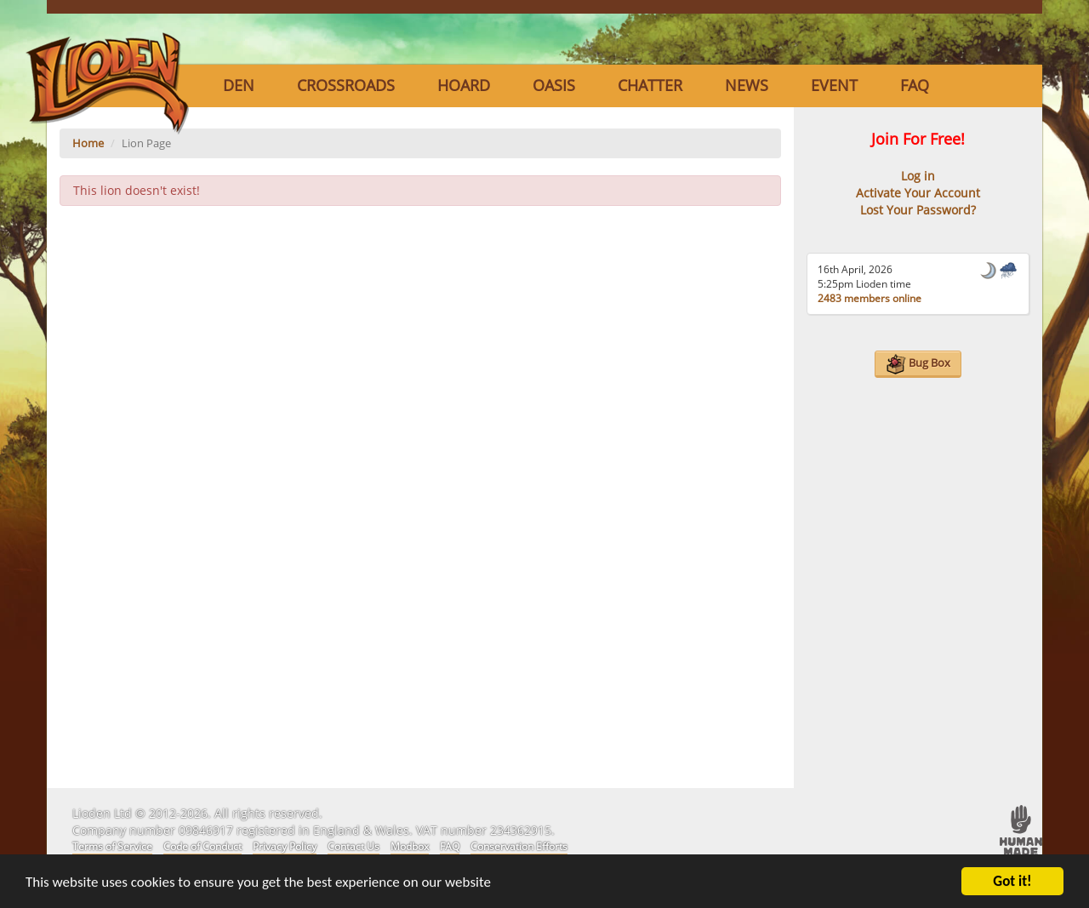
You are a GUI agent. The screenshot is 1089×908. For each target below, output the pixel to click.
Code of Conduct (202, 846)
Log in (918, 176)
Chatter (650, 85)
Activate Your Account (918, 193)
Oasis (554, 85)
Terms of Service (112, 846)
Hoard (463, 85)
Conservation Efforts (518, 846)
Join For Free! (918, 138)
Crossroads (346, 85)
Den (238, 85)
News (746, 85)
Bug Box (918, 364)
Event (834, 85)
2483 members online (869, 298)
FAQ (914, 85)
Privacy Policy (284, 846)
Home (88, 143)
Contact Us (353, 846)
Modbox (410, 846)
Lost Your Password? (918, 210)
